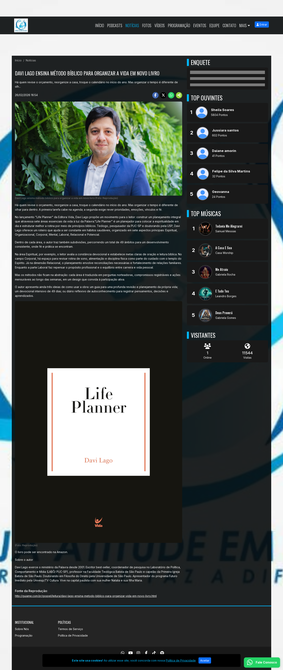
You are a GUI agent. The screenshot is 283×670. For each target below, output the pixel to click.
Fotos (146, 25)
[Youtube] (130, 653)
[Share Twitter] (163, 95)
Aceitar (204, 660)
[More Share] (179, 95)
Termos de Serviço (70, 629)
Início (99, 25)
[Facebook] (146, 653)
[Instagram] (138, 653)
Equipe (214, 25)
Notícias (132, 25)
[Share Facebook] (155, 95)
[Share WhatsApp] (171, 95)
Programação (179, 25)
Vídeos (159, 25)
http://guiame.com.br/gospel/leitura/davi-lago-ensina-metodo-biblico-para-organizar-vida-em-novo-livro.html (86, 596)
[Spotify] (162, 653)
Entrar (261, 24)
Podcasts (114, 25)
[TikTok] (154, 653)
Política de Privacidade (73, 635)
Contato (229, 25)
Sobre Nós (22, 629)
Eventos (199, 25)
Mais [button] (243, 25)
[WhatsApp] (122, 653)
